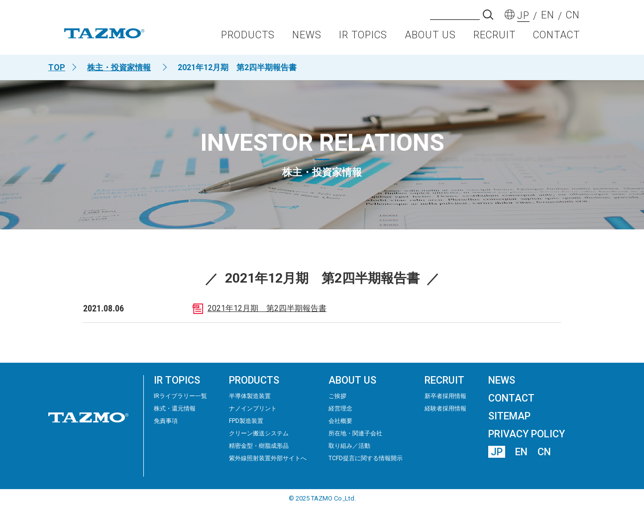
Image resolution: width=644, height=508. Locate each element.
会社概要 (340, 420)
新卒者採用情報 (445, 396)
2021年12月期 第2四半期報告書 (267, 308)
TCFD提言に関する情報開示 (365, 458)
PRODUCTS (248, 38)
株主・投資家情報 (119, 67)
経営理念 (340, 408)
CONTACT (556, 38)
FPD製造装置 (246, 420)
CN (544, 452)
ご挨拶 (337, 396)
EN (521, 452)
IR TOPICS (363, 38)
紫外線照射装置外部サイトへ (268, 458)
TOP (56, 67)
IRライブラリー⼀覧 (180, 396)
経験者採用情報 (445, 408)
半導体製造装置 (250, 396)
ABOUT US (430, 38)
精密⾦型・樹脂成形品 (259, 445)
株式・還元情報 (175, 408)
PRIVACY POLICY (526, 434)
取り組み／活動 (349, 445)
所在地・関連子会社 (355, 433)
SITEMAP (509, 416)
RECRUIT (494, 38)
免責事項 (166, 420)
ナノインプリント (253, 408)
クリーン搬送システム (259, 433)
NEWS (307, 38)
